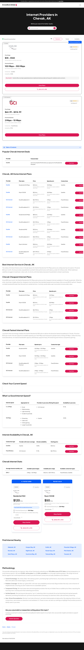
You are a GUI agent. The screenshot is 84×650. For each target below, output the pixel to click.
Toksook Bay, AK (50, 554)
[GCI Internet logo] (12, 101)
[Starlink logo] (12, 48)
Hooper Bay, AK (30, 547)
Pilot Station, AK (68, 550)
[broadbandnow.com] (9, 5)
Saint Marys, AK (12, 554)
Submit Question (14, 618)
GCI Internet (9, 199)
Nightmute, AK (30, 550)
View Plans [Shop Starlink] (71, 163)
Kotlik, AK (48, 547)
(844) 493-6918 (42, 89)
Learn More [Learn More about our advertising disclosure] (61, 1)
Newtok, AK (11, 550)
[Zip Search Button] (54, 28)
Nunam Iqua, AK (50, 550)
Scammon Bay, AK (31, 554)
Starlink (8, 185)
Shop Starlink (26, 522)
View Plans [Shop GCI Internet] (71, 310)
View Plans (42, 85)
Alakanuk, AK (12, 547)
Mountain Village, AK (70, 547)
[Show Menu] (80, 5)
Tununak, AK (67, 554)
